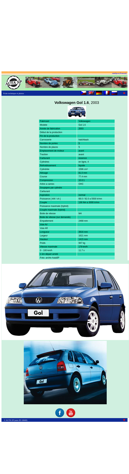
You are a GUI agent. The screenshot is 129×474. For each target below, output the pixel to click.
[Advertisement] (63, 36)
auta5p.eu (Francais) (119, 73)
